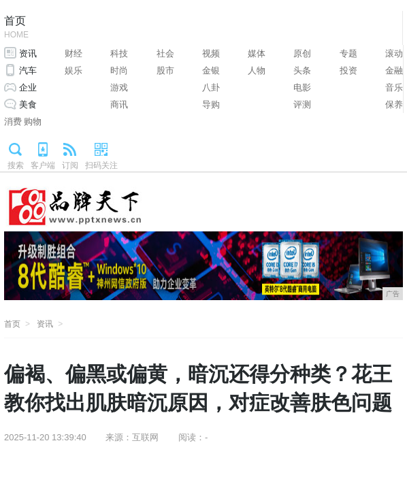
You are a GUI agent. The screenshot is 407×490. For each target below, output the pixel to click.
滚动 (394, 53)
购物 (33, 121)
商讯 (119, 104)
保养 (394, 104)
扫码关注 (101, 165)
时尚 (119, 70)
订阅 (70, 165)
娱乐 (73, 70)
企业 (28, 87)
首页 (16, 28)
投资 (348, 70)
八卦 (211, 87)
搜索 (15, 165)
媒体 (256, 53)
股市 (165, 70)
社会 (165, 53)
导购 (211, 104)
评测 (302, 104)
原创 (302, 53)
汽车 (28, 70)
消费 (13, 121)
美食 (28, 104)
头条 (302, 70)
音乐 (394, 87)
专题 (348, 53)
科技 (119, 53)
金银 (211, 70)
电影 (302, 87)
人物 (256, 70)
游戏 (119, 87)
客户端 (43, 165)
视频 (211, 53)
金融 (394, 70)
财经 (73, 53)
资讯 (28, 53)
